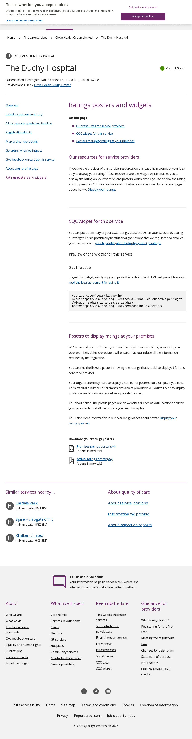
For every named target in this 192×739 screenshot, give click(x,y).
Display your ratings (101, 189)
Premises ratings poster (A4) (96, 446)
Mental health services (66, 658)
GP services (58, 639)
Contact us (177, 23)
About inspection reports (130, 524)
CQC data (102, 662)
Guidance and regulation (143, 23)
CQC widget (104, 669)
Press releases (106, 650)
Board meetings (16, 663)
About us (31, 23)
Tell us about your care (86, 577)
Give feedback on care (20, 638)
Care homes (59, 615)
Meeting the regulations (157, 638)
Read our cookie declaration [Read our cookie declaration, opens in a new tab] (25, 11)
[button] (172, 68)
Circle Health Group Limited (74, 37)
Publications (107, 23)
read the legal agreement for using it (94, 282)
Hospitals (57, 646)
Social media (104, 656)
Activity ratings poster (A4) (94, 459)
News (85, 23)
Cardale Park (26, 503)
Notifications (150, 663)
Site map (68, 705)
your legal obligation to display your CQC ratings (128, 243)
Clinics (55, 627)
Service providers (62, 664)
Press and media (17, 657)
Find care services (59, 23)
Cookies (128, 705)
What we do (14, 621)
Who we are (14, 615)
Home (11, 23)
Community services (64, 652)
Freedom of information (159, 705)
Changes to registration (157, 650)
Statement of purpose (156, 657)
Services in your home (66, 621)
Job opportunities (121, 715)
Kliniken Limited (29, 535)
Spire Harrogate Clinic (34, 519)
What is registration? (155, 620)
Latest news (104, 644)
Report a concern (87, 715)
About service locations (128, 503)
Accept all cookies (143, 7)
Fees (144, 644)
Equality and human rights (23, 645)
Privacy (62, 715)
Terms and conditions (98, 705)
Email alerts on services (112, 638)
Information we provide (128, 514)
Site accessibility (27, 705)
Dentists (56, 633)
